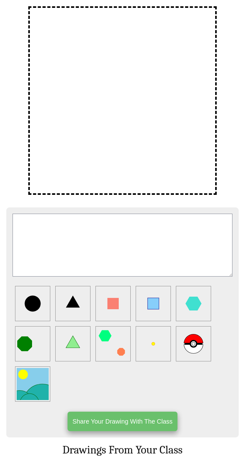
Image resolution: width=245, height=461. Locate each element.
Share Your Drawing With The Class (123, 421)
